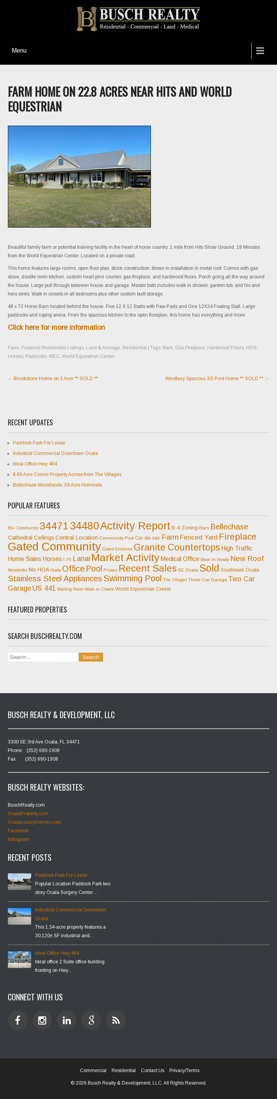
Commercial (93, 1070)
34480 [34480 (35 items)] (84, 526)
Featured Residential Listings (52, 347)
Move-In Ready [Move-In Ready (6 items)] (215, 559)
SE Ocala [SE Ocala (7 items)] (188, 570)
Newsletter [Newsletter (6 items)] (18, 570)
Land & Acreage (103, 347)
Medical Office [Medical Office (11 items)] (179, 559)
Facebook (18, 831)
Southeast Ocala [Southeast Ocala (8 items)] (239, 570)
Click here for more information (56, 327)
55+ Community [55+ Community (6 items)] (23, 528)
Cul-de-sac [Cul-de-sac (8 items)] (147, 538)
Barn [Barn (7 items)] (204, 528)
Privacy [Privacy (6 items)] (110, 570)
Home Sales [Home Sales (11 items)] (24, 559)
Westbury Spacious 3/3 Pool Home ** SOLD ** (217, 378)
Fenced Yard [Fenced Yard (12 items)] (199, 537)
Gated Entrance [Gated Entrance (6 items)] (117, 549)
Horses (15, 356)
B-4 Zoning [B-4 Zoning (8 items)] (185, 528)
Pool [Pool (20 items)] (94, 568)
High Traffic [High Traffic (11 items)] (236, 548)
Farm (13, 347)
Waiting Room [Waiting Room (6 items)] (70, 589)
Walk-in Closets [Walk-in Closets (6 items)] (99, 589)
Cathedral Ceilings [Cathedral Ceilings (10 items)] (31, 537)
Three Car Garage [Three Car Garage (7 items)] (207, 579)
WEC (54, 356)
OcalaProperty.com (28, 813)
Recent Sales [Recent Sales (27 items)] (148, 568)
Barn (168, 347)
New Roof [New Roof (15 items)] (247, 558)
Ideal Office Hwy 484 (35, 464)
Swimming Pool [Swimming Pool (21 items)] (132, 578)
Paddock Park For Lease (39, 443)
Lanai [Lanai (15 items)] (81, 558)
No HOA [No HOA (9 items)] (39, 569)
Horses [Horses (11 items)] (52, 559)
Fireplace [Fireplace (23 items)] (238, 536)
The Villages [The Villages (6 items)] (175, 579)
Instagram (18, 839)
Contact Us (152, 1070)
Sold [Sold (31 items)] (209, 568)
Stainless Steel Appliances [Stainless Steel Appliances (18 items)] (55, 578)
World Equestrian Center (88, 356)
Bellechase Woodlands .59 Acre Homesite (57, 485)
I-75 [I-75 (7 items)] (67, 559)
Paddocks (35, 356)
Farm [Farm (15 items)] (170, 537)
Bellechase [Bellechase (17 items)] (229, 526)
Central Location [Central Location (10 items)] (76, 537)
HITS (251, 347)
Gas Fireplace (190, 347)
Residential (135, 347)
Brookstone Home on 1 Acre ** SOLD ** (53, 378)
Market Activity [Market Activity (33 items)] (125, 557)
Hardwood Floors (225, 347)
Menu (19, 50)
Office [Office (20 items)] (73, 568)
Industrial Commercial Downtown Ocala (55, 453)
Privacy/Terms (184, 1070)
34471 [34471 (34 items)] (54, 526)
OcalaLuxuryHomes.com (34, 822)
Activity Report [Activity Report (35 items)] (135, 526)
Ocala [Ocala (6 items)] (55, 570)
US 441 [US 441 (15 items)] (44, 588)
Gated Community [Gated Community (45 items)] (54, 546)
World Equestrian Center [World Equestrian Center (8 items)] (143, 589)
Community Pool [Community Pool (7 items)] (116, 538)
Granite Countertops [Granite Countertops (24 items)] (177, 547)
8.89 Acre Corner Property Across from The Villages (67, 474)
